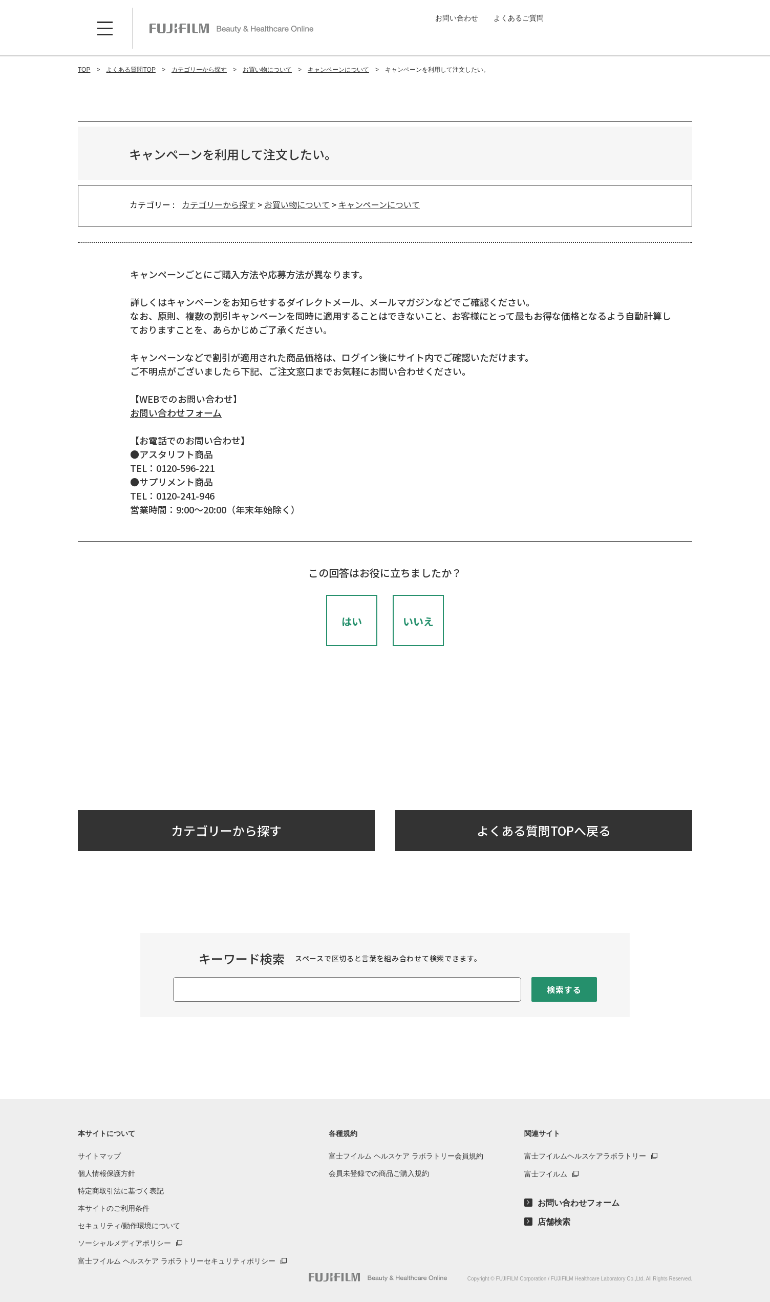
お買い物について (297, 204)
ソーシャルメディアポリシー (124, 1243)
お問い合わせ (456, 18)
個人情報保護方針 (106, 1173)
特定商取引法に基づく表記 (121, 1191)
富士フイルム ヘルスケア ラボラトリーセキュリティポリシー (176, 1261)
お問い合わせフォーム (176, 412)
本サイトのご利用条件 (113, 1208)
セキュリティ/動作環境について (129, 1226)
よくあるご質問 (519, 18)
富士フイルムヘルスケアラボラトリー (585, 1156)
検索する (564, 989)
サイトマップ (99, 1156)
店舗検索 (554, 1222)
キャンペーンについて (379, 204)
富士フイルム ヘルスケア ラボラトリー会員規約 (406, 1156)
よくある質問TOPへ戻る (544, 830)
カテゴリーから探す (218, 204)
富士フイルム (545, 1174)
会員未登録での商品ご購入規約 (379, 1173)
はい (351, 621)
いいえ (418, 621)
